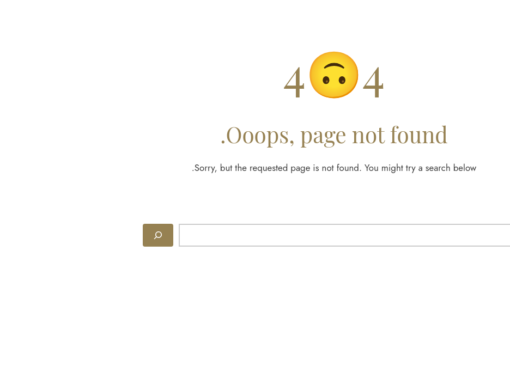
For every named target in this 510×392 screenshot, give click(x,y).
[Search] (79, 235)
